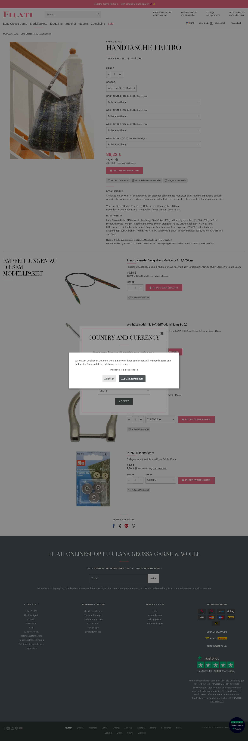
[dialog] (124, 371)
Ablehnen (109, 378)
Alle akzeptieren (132, 378)
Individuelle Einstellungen (124, 370)
